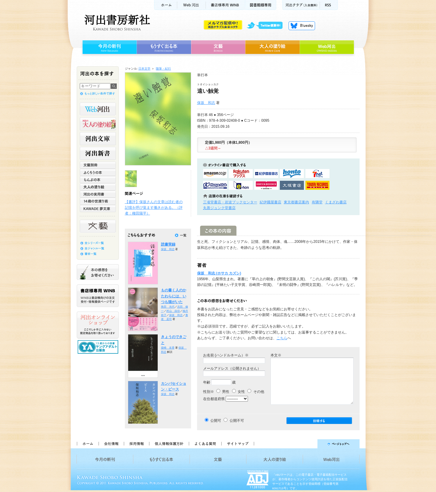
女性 (238, 392)
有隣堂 (317, 202)
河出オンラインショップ (98, 325)
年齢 (206, 382)
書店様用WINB (225, 5)
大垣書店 (292, 185)
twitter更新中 (266, 25)
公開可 (215, 420)
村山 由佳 (173, 310)
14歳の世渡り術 (98, 201)
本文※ (276, 355)
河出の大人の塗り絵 (98, 123)
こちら (282, 338)
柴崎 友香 (168, 347)
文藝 (218, 47)
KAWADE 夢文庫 (98, 208)
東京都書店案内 (296, 202)
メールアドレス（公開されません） (232, 368)
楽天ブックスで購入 (241, 173)
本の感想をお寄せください (98, 272)
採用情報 (136, 443)
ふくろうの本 (98, 172)
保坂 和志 (206, 103)
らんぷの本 (98, 179)
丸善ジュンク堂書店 (219, 208)
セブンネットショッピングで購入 (317, 173)
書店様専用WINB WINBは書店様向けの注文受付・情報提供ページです (98, 295)
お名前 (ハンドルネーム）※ (226, 355)
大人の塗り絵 (272, 47)
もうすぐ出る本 (164, 47)
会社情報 (111, 443)
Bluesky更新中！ (302, 25)
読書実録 (168, 244)
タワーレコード (317, 185)
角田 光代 (168, 306)
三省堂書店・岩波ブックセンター (230, 202)
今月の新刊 (109, 47)
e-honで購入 (241, 185)
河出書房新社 (116, 22)
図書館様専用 (260, 5)
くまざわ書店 (336, 202)
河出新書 (98, 153)
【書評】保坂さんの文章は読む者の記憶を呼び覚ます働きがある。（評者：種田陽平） (154, 208)
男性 (222, 392)
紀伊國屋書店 (270, 202)
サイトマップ (237, 443)
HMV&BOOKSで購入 (266, 185)
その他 (255, 392)
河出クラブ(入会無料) (301, 5)
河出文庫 (98, 138)
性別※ (208, 392)
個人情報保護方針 (169, 443)
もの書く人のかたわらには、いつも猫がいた (173, 296)
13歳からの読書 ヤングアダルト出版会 (99, 347)
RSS (329, 5)
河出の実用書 (98, 194)
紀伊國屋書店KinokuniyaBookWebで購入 (266, 173)
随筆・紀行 (163, 68)
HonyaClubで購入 (215, 185)
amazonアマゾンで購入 (215, 173)
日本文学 (144, 68)
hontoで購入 (292, 173)
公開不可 (237, 420)
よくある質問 (205, 443)
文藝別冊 (98, 165)
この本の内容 (218, 231)
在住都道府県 (214, 399)
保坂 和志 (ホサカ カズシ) (219, 273)
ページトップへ (309, 443)
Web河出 (191, 5)
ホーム (165, 5)
